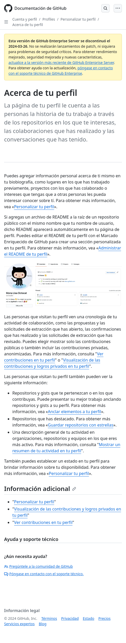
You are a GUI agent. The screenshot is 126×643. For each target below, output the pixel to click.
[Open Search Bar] (105, 8)
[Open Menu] (118, 8)
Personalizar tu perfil (78, 19)
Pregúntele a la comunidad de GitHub (38, 566)
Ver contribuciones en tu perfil (43, 522)
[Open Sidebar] (6, 22)
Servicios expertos (19, 623)
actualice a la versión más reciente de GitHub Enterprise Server (61, 62)
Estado (88, 618)
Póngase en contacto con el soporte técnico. (44, 573)
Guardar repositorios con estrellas (80, 425)
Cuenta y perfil (24, 19)
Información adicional (40, 488)
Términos (49, 618)
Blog (43, 623)
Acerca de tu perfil (27, 24)
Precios (104, 618)
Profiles (48, 19)
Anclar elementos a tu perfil (74, 411)
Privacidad (70, 618)
